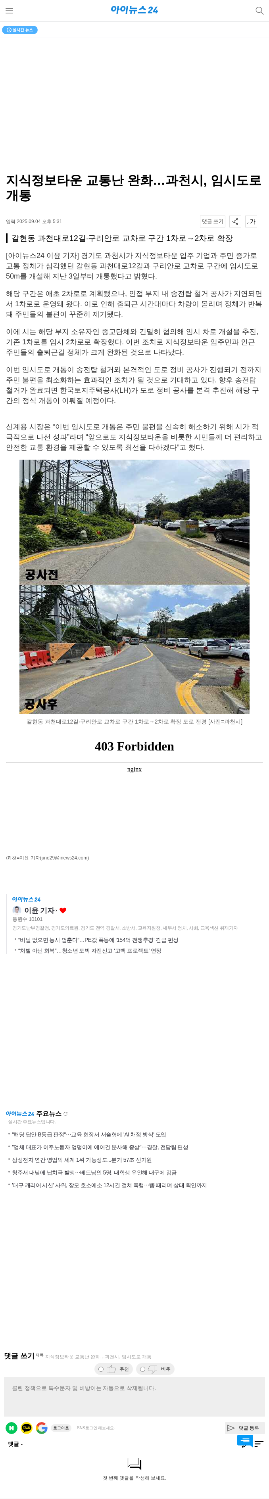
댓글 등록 (249, 1428)
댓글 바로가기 (245, 1441)
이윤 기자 (39, 911)
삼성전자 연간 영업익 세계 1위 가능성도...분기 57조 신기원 (82, 1160)
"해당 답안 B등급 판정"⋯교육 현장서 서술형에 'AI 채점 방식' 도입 (89, 1134)
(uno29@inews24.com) (64, 858)
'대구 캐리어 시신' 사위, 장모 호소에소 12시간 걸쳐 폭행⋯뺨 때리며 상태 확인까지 (109, 1185)
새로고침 (65, 1114)
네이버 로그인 (11, 1428)
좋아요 (62, 910)
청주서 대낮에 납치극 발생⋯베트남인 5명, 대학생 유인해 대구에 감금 (94, 1172)
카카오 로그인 (27, 1428)
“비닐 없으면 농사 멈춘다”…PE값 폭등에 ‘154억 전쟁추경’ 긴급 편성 (98, 940)
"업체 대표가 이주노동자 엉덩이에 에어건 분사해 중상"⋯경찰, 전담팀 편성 (100, 1147)
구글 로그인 (42, 1428)
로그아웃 (61, 1428)
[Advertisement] (134, 1034)
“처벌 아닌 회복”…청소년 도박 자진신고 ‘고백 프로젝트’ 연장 (89, 950)
